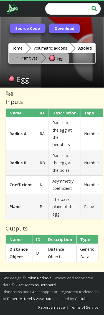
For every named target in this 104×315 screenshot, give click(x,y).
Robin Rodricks (39, 277)
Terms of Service (84, 307)
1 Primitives (27, 58)
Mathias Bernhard (40, 284)
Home (16, 48)
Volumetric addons (50, 48)
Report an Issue (51, 307)
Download (64, 28)
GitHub (81, 298)
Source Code (27, 28)
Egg (56, 58)
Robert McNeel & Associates (30, 298)
